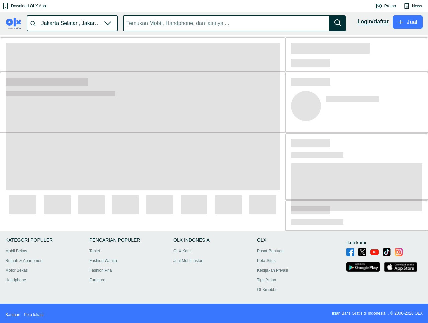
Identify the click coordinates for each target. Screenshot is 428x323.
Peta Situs (266, 260)
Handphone (15, 280)
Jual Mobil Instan (188, 260)
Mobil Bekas (16, 251)
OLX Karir (182, 251)
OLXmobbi (266, 289)
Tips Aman (266, 280)
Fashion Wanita (103, 260)
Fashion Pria (100, 270)
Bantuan (12, 314)
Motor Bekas (16, 270)
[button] (24, 6)
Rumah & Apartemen (23, 260)
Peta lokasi (33, 314)
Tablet (94, 251)
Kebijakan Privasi (272, 270)
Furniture (97, 280)
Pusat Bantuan (270, 251)
